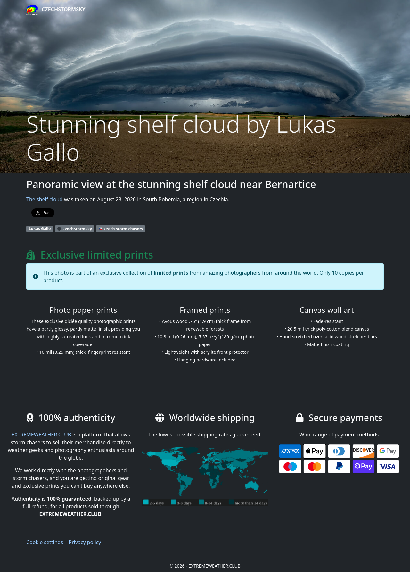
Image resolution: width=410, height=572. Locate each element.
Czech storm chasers (121, 228)
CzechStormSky (56, 10)
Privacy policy (85, 542)
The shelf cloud (44, 199)
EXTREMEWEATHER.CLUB (41, 434)
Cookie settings (44, 542)
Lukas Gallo (40, 228)
